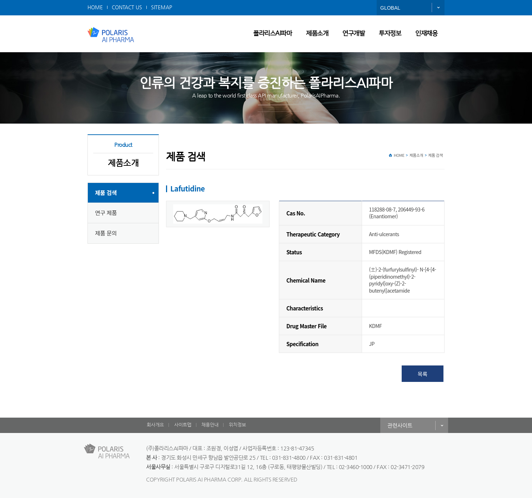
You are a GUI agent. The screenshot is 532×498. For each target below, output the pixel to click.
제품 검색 (106, 192)
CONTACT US (127, 7)
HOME (95, 7)
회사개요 (155, 424)
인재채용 (426, 33)
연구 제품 (106, 212)
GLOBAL (390, 8)
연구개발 (353, 33)
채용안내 (210, 424)
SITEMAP (161, 7)
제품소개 (317, 33)
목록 (423, 374)
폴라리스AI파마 (272, 33)
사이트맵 (182, 424)
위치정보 (237, 424)
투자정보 (390, 33)
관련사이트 (399, 425)
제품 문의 (106, 233)
